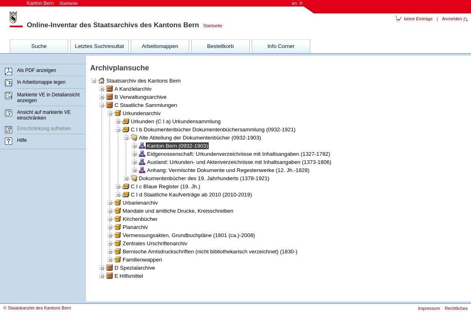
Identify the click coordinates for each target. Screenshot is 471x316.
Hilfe (22, 140)
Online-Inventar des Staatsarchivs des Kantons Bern (113, 25)
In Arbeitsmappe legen (41, 82)
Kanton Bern (52, 3)
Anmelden (452, 18)
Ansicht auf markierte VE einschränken (44, 115)
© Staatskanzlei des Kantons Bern (37, 307)
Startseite (210, 25)
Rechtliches (456, 308)
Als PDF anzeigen (36, 70)
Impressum (429, 308)
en (294, 3)
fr (301, 3)
